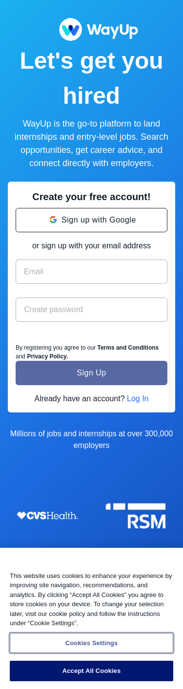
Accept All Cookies (91, 670)
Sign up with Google (98, 220)
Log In (137, 398)
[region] (91, 618)
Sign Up (91, 373)
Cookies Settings (91, 643)
